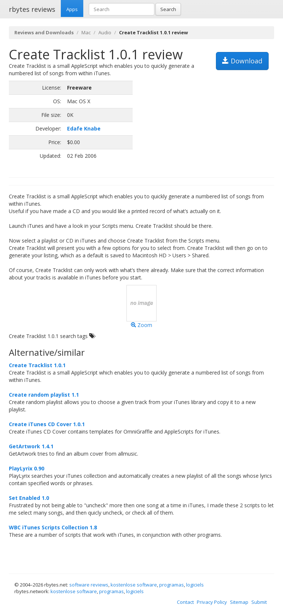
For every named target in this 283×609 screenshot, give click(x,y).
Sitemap (239, 602)
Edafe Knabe (84, 128)
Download (242, 60)
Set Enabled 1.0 (29, 497)
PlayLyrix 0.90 (26, 468)
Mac (86, 32)
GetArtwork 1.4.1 (31, 446)
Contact (185, 602)
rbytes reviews (32, 9)
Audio (104, 32)
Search (168, 9)
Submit (259, 602)
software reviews (88, 584)
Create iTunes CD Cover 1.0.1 (47, 424)
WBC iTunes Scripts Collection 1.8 (53, 527)
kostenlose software (134, 584)
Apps (72, 9)
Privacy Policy (212, 602)
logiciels (195, 584)
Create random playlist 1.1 (44, 394)
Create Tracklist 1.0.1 (37, 365)
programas (171, 584)
